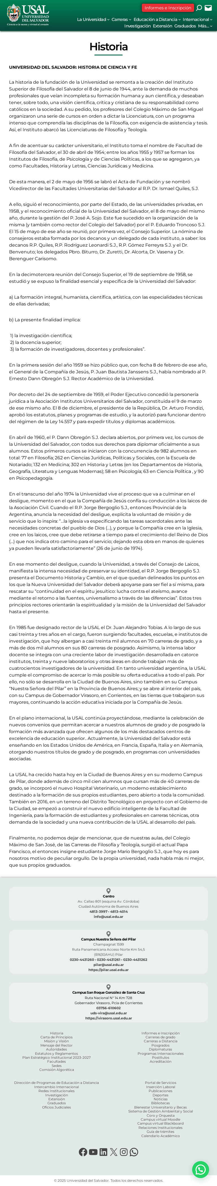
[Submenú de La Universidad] (108, 19)
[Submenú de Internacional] (211, 19)
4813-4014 (119, 911)
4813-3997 (98, 911)
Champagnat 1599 (108, 944)
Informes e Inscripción (168, 7)
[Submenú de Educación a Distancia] (179, 19)
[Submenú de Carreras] (130, 19)
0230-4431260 (82, 959)
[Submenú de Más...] (211, 26)
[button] (200, 1169)
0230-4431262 (135, 959)
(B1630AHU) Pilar (108, 954)
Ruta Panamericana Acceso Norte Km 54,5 (108, 949)
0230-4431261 (108, 959)
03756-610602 (108, 1008)
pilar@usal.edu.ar (109, 965)
